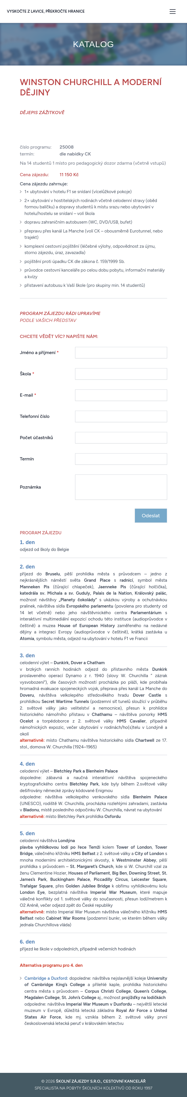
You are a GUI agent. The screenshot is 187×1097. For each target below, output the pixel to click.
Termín (27, 459)
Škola (27, 373)
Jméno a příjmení (39, 352)
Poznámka (30, 487)
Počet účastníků (36, 437)
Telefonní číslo (34, 416)
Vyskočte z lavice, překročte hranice (46, 11)
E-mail (28, 395)
